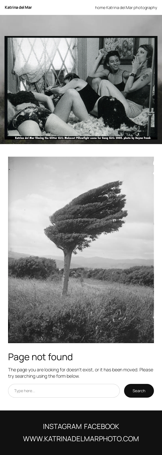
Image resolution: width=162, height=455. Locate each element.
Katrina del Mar (18, 7)
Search (139, 390)
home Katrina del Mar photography (126, 7)
